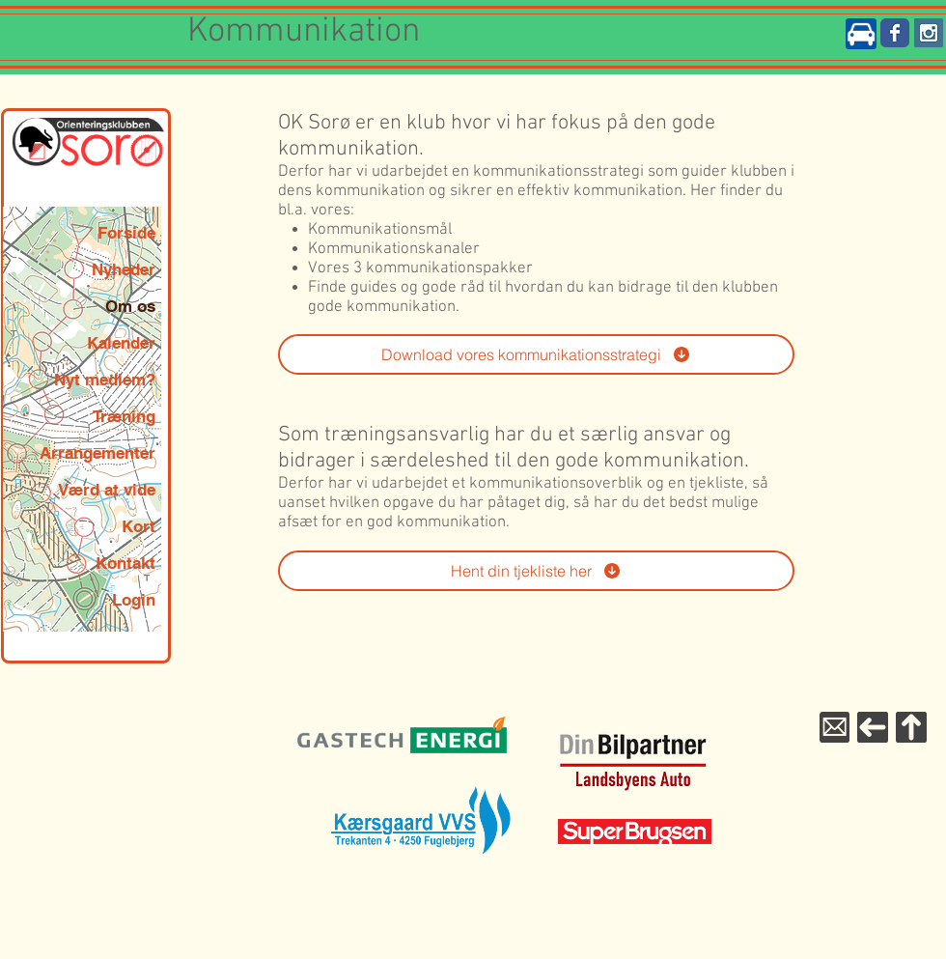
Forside (126, 232)
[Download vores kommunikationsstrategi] (536, 354)
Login (133, 599)
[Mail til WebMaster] (834, 727)
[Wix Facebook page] (894, 32)
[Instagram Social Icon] (928, 32)
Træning (124, 416)
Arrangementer (97, 453)
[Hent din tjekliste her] (536, 570)
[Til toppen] (911, 727)
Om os (130, 306)
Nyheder (123, 269)
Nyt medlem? (104, 379)
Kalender (121, 343)
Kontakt (125, 563)
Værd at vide (106, 489)
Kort (138, 526)
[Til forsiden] (872, 727)
